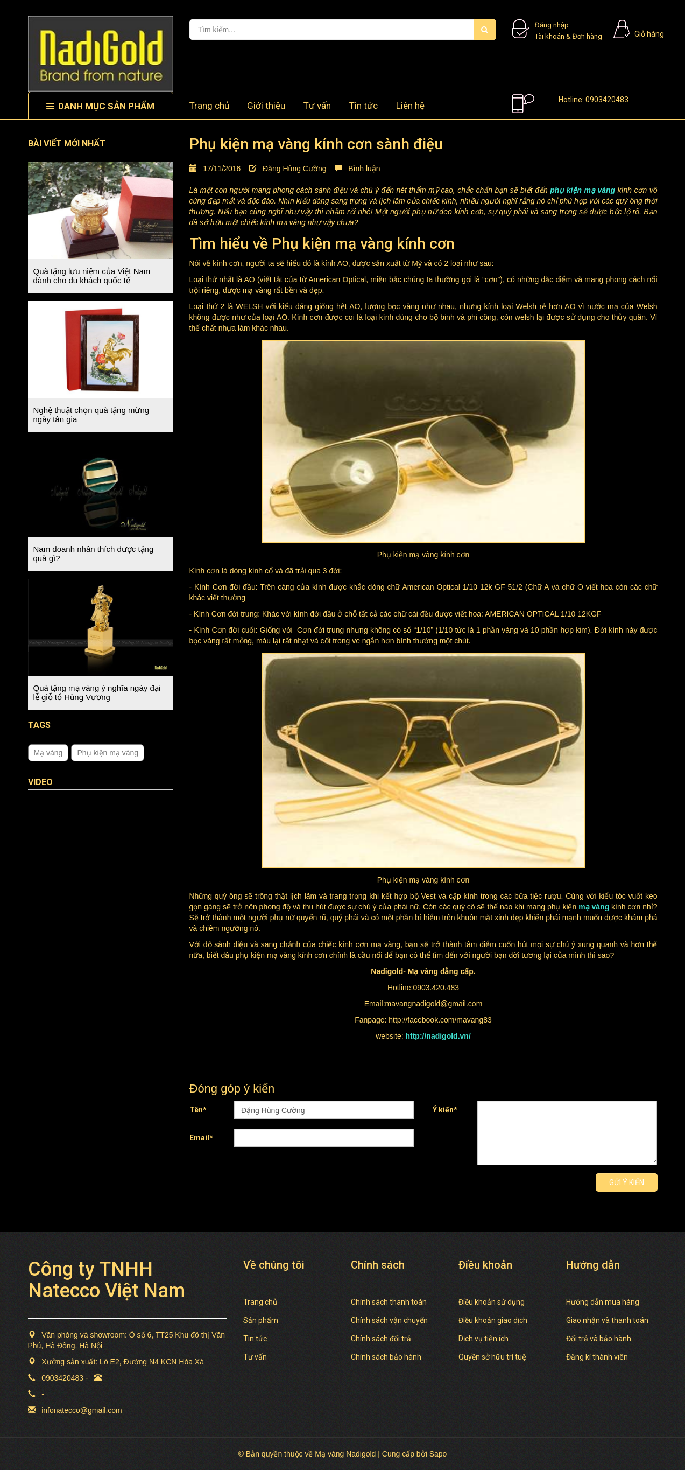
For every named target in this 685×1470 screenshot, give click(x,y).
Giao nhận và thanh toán (607, 1320)
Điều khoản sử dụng (491, 1302)
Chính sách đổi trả (381, 1338)
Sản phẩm (260, 1320)
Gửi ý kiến (626, 1182)
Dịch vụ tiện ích (483, 1338)
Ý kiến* (445, 1109)
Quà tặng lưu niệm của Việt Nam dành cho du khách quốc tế (92, 276)
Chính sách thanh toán (389, 1302)
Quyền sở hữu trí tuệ (492, 1357)
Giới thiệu (266, 105)
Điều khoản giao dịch (492, 1320)
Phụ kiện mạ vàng (107, 752)
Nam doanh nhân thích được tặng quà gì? (93, 553)
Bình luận (357, 168)
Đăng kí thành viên (597, 1357)
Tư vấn (317, 105)
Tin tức (255, 1338)
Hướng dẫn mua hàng (602, 1302)
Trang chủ (209, 105)
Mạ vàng (48, 752)
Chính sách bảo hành (386, 1357)
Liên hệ (410, 105)
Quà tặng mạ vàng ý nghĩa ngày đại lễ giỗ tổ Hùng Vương (97, 692)
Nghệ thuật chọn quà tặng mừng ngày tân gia (91, 414)
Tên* (198, 1109)
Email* (201, 1137)
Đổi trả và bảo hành (598, 1338)
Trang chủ (260, 1302)
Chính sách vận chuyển (389, 1320)
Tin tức (363, 105)
